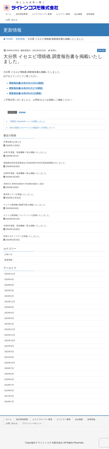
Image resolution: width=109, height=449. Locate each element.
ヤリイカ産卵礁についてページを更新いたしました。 (27, 215)
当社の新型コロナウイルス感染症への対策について (32, 127)
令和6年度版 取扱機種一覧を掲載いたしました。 (25, 173)
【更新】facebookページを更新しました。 (28, 121)
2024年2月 (9, 296)
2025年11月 (9, 274)
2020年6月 (9, 374)
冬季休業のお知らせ (12, 142)
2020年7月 (9, 368)
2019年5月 (9, 390)
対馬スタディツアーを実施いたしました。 (22, 236)
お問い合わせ (12, 423)
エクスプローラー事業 (42, 419)
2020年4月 (9, 379)
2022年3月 (9, 351)
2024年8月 (9, 285)
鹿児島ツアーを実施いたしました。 (19, 194)
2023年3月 (9, 318)
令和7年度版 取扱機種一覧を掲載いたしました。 (25, 152)
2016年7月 (9, 401)
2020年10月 (9, 363)
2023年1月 (9, 324)
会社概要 (79, 419)
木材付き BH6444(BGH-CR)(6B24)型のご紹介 (23, 184)
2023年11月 (9, 301)
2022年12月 (9, 329)
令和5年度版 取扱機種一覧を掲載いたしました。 (25, 225)
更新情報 (101, 50)
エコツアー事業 (64, 419)
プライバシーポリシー (32, 423)
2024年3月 (9, 290)
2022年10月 (9, 340)
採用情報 (91, 419)
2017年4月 (9, 396)
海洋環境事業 (22, 419)
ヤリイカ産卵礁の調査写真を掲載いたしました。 (25, 205)
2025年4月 (9, 279)
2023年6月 (9, 307)
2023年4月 (9, 313)
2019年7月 (9, 385)
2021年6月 (9, 357)
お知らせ (8, 254)
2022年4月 (9, 346)
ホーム (9, 419)
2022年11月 (9, 335)
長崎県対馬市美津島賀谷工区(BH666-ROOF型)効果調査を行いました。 (35, 163)
